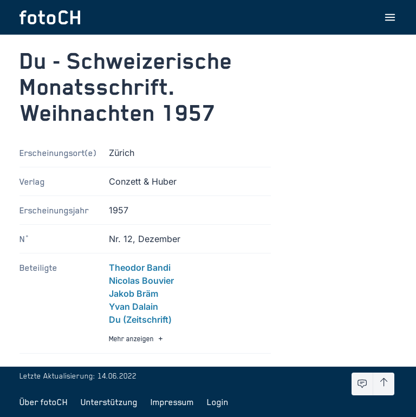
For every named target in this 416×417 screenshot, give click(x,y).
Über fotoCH (44, 402)
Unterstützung (109, 402)
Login (218, 402)
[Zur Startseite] (50, 17)
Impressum (172, 402)
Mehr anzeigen (137, 338)
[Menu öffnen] (390, 17)
